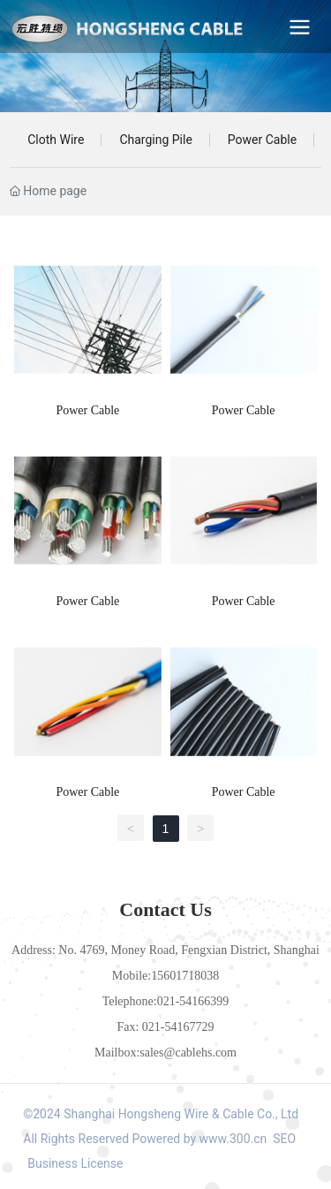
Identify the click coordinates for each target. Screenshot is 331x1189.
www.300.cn (233, 1139)
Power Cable (262, 140)
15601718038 (185, 975)
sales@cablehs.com (188, 1052)
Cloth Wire (55, 140)
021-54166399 (193, 1001)
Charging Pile (155, 140)
